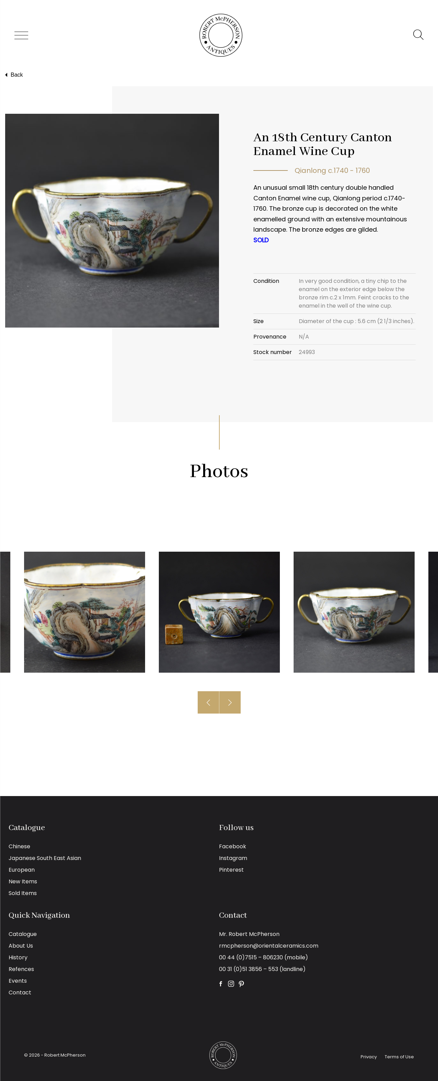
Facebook (232, 846)
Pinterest (231, 870)
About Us (21, 946)
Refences (21, 969)
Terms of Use (399, 1057)
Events (18, 981)
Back (13, 75)
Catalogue (23, 934)
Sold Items (23, 893)
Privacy (369, 1057)
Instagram (233, 858)
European (22, 870)
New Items (23, 881)
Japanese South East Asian (45, 858)
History (18, 957)
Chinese (19, 846)
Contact (20, 992)
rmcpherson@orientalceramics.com (268, 946)
